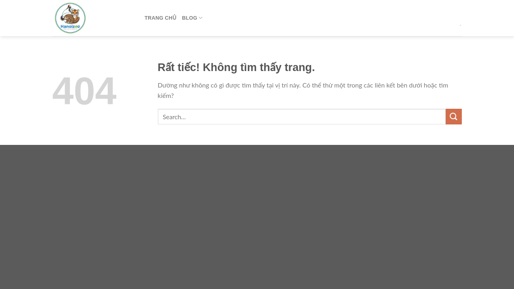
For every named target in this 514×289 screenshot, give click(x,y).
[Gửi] (454, 116)
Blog (192, 18)
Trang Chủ (160, 18)
